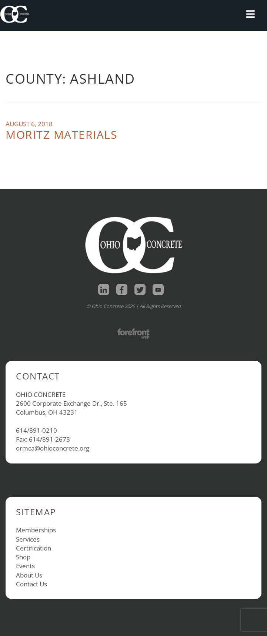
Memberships (36, 530)
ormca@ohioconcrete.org (52, 448)
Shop (23, 557)
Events (25, 566)
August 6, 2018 (29, 124)
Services (28, 539)
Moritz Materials (61, 134)
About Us (29, 575)
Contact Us (31, 584)
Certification (33, 548)
